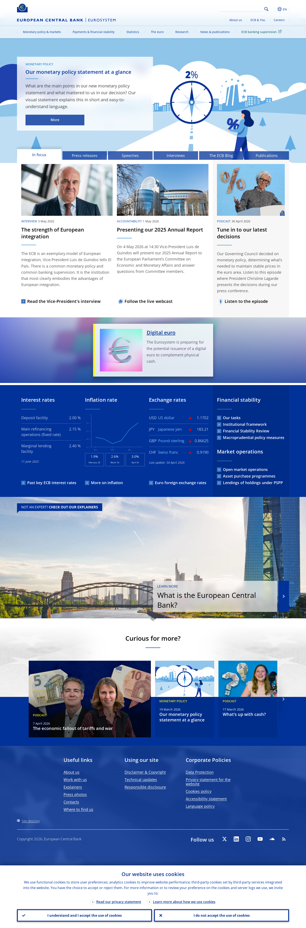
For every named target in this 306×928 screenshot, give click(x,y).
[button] (274, 9)
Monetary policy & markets (42, 32)
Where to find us (78, 809)
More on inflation (107, 482)
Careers (279, 20)
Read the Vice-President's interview (64, 301)
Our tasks (232, 417)
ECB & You (258, 20)
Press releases (85, 155)
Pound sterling (171, 440)
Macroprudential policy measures (253, 437)
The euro (157, 32)
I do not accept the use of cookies (222, 915)
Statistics (132, 32)
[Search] (241, 8)
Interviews (176, 155)
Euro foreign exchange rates (180, 482)
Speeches (130, 155)
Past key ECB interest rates (51, 482)
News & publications (215, 32)
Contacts (71, 801)
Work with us (75, 779)
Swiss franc (168, 452)
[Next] (283, 699)
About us (235, 20)
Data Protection (200, 772)
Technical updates (141, 779)
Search (266, 9)
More (55, 120)
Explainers (73, 787)
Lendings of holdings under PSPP (253, 482)
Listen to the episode (246, 301)
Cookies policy (198, 791)
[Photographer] (109, 212)
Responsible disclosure (145, 787)
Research (181, 32)
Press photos (75, 794)
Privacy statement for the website (208, 781)
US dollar (166, 417)
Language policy (200, 806)
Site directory (31, 821)
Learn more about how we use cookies (184, 901)
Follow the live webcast (149, 301)
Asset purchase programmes (249, 476)
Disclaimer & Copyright (145, 772)
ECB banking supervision (262, 31)
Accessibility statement (206, 798)
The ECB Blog (221, 155)
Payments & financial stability (94, 32)
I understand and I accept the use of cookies (84, 915)
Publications (267, 155)
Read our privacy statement (118, 901)
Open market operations (245, 469)
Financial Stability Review (246, 430)
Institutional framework (245, 424)
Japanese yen (170, 429)
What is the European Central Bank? (215, 597)
